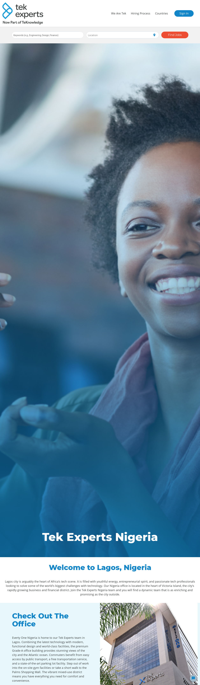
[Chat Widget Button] (193, 678)
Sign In (184, 13)
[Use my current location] (154, 35)
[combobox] (48, 35)
